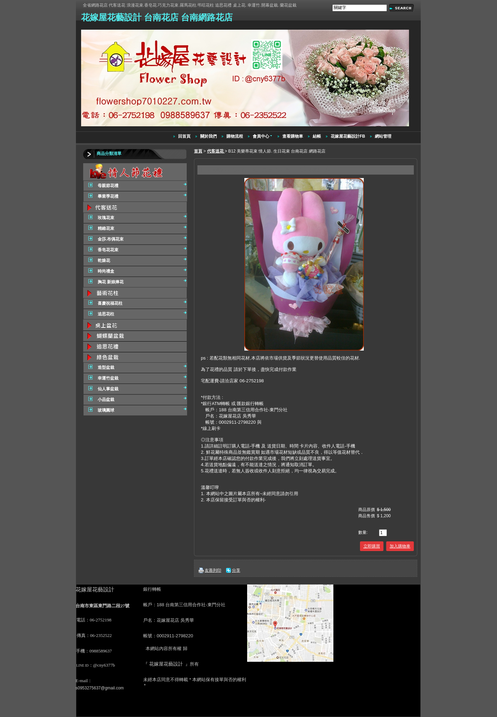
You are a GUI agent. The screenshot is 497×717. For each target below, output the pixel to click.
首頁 (198, 151)
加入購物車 (400, 546)
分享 (236, 570)
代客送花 (216, 151)
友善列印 (213, 570)
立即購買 (371, 546)
